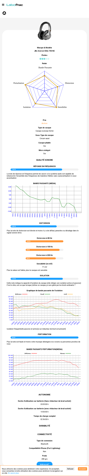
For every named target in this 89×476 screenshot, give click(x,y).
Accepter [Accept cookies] (82, 469)
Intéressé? (44, 464)
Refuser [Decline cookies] (70, 469)
